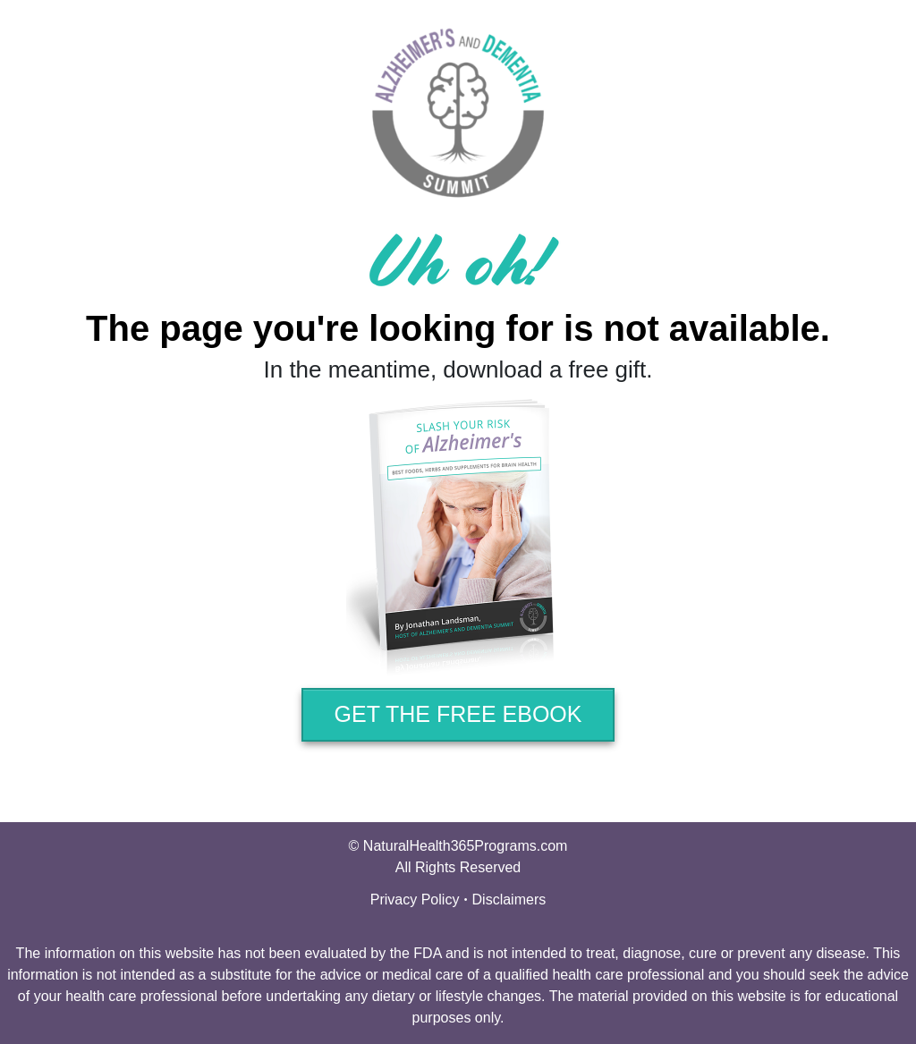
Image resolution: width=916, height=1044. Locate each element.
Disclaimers (509, 899)
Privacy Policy (415, 899)
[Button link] (458, 715)
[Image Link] (458, 537)
